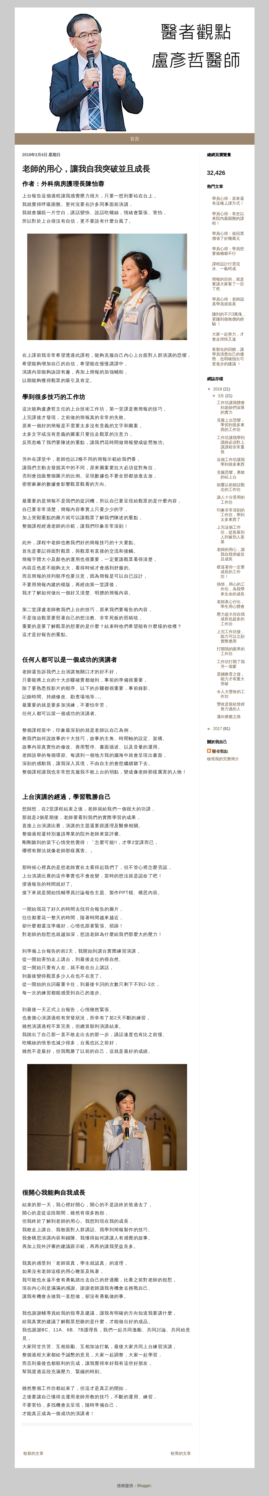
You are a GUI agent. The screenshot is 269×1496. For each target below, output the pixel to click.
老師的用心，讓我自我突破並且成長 (231, 554)
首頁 (134, 138)
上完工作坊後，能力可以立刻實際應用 (231, 636)
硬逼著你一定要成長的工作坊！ (231, 572)
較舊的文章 (181, 1453)
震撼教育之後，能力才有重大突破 (231, 679)
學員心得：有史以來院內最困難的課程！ (228, 218)
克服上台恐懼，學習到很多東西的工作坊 (231, 425)
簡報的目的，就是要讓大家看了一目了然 (228, 284)
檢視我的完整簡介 (223, 759)
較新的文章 (33, 1453)
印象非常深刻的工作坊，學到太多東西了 (231, 515)
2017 (218, 729)
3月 (221, 396)
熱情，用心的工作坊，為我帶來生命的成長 (231, 589)
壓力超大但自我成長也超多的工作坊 (231, 619)
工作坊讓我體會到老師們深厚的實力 (231, 407)
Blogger (144, 1486)
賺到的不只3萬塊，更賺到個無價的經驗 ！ (229, 319)
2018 (218, 389)
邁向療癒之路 (229, 717)
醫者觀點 (220, 751)
